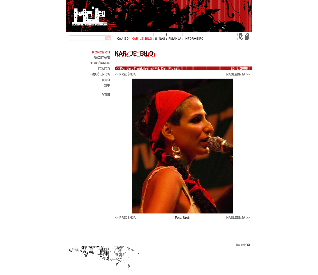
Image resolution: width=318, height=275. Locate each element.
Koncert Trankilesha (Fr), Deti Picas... (150, 68)
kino (106, 80)
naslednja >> (238, 74)
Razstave (102, 57)
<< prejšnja (125, 74)
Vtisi (106, 94)
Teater (104, 69)
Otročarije (99, 63)
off (107, 85)
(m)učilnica (100, 74)
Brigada (156, 272)
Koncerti (101, 52)
